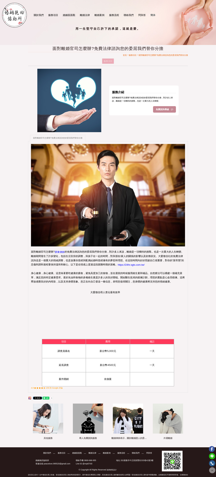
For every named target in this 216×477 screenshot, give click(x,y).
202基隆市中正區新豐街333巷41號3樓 (137, 460)
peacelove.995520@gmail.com (57, 464)
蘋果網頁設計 (112, 470)
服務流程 (114, 15)
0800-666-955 (90, 460)
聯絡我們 (129, 15)
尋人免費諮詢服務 (88, 438)
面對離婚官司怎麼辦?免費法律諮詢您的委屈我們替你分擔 (57, 138)
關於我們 (39, 15)
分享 (29, 398)
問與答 (142, 15)
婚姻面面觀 (69, 15)
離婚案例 (99, 15)
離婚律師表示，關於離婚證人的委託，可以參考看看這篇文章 (128, 438)
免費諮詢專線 (164, 109)
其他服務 (48, 438)
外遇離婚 (168, 438)
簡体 (152, 15)
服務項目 (53, 15)
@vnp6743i (87, 464)
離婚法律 (85, 15)
